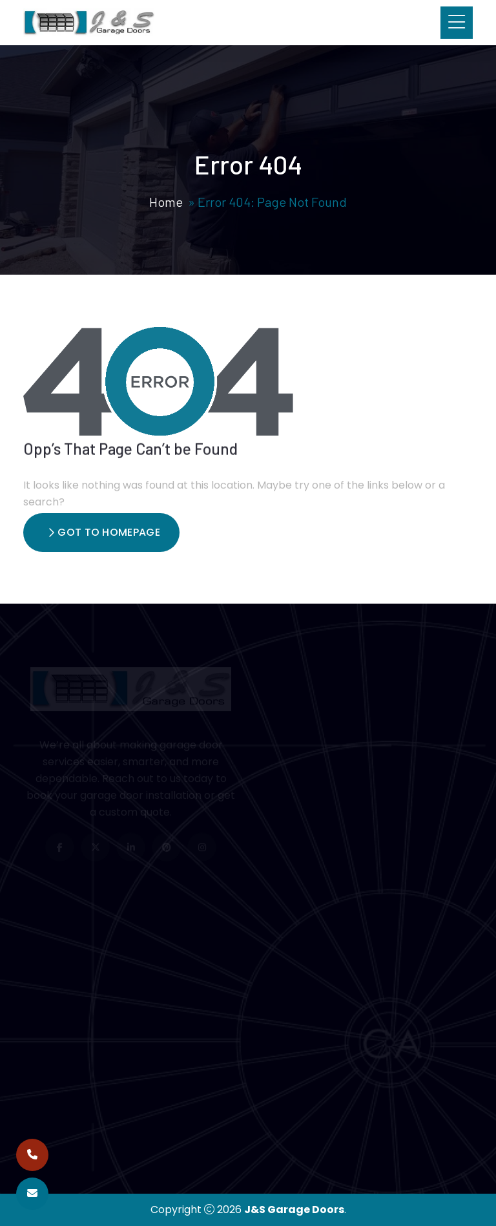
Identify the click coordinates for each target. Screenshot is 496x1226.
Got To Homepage (104, 532)
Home (166, 201)
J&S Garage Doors (294, 1209)
